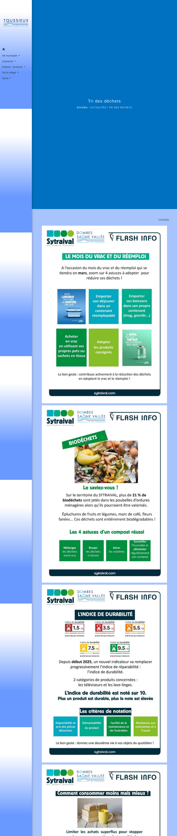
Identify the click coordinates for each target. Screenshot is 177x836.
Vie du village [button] (9, 72)
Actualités (98, 107)
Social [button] (5, 78)
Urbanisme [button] (8, 61)
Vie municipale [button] (10, 55)
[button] (16, 50)
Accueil (82, 107)
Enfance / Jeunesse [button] (12, 67)
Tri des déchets (120, 107)
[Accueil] (16, 23)
